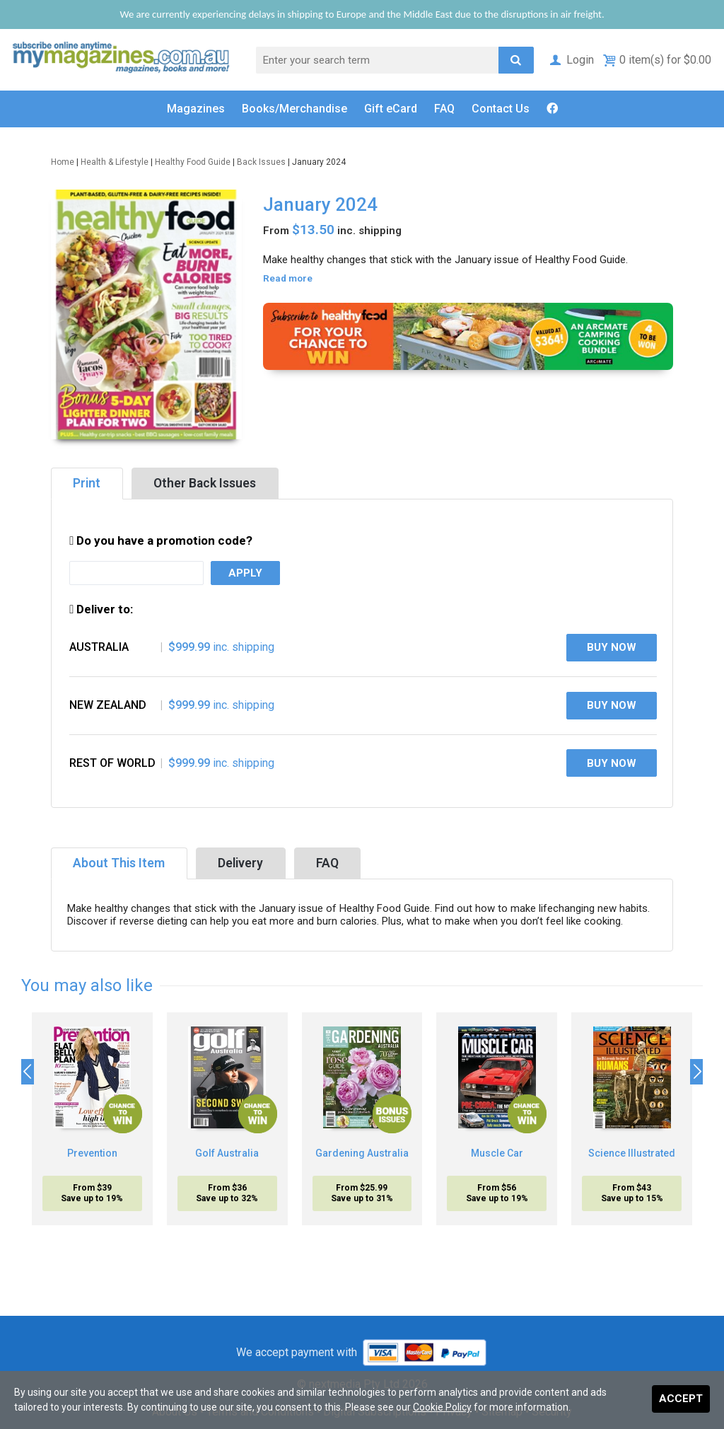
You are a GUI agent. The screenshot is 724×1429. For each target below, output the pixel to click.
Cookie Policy (442, 1407)
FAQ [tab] (327, 863)
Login (571, 59)
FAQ (444, 108)
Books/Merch (294, 109)
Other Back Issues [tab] (204, 483)
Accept (681, 1398)
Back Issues (261, 162)
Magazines (196, 108)
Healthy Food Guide (192, 162)
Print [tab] (86, 483)
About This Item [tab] (119, 863)
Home (62, 162)
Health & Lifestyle (114, 162)
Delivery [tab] (240, 863)
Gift (390, 109)
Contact (501, 109)
